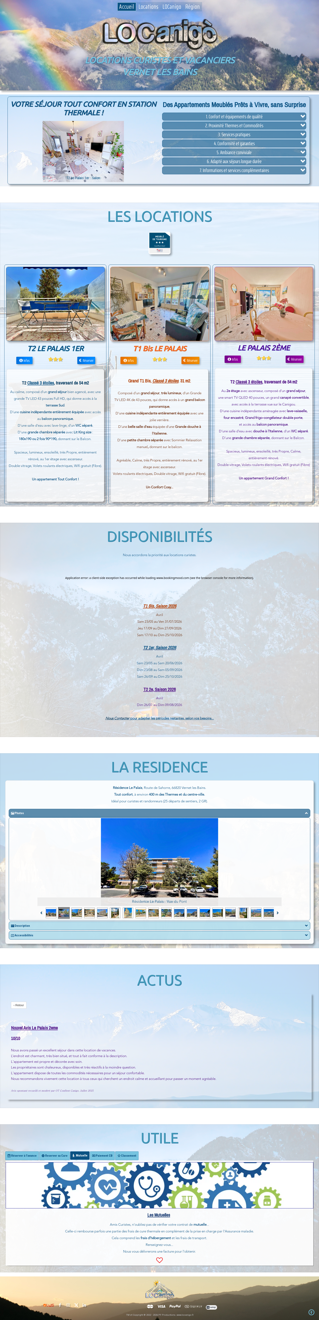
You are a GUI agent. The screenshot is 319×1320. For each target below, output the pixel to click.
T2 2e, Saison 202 (158, 689)
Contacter (121, 718)
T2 (145, 648)
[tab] (22, 1155)
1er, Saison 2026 (161, 648)
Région (192, 7)
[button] (234, 116)
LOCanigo (172, 7)
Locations (148, 7)
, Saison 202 (164, 606)
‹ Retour (19, 1005)
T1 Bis (148, 606)
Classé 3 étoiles (249, 382)
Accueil (126, 6)
